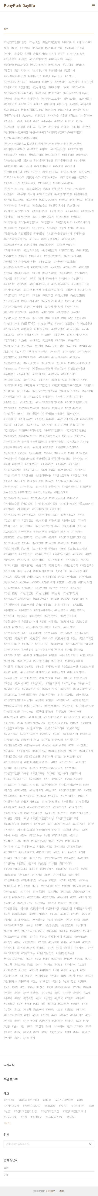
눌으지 (57, 627)
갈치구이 (63, 773)
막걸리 (39, 1026)
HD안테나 (10, 885)
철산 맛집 (25, 87)
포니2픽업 (55, 64)
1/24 (80, 121)
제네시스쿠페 (85, 42)
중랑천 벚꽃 (11, 402)
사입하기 (9, 750)
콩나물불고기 (12, 604)
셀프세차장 (53, 908)
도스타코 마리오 (53, 717)
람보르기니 (57, 1032)
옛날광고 (82, 452)
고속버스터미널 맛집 (15, 779)
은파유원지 (73, 559)
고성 (30, 958)
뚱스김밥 (74, 464)
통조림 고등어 (40, 211)
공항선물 (38, 542)
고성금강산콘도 (40, 267)
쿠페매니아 (69, 42)
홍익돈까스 (63, 312)
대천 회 (9, 666)
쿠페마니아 (86, 346)
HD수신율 (25, 885)
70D (47, 76)
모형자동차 (85, 98)
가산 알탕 (70, 627)
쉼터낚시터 (73, 413)
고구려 (79, 1026)
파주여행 (24, 368)
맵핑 (50, 919)
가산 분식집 (32, 464)
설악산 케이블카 (39, 914)
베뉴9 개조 (36, 256)
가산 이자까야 (58, 497)
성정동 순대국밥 (13, 171)
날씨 (18, 1037)
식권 (91, 947)
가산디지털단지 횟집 (46, 503)
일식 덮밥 (28, 520)
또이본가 (61, 368)
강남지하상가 (50, 784)
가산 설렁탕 (43, 593)
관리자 (62, 1191)
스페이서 (54, 795)
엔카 (82, 852)
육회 (56, 970)
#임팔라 (59, 166)
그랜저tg (83, 857)
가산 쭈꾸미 (25, 571)
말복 (24, 835)
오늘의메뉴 (38, 683)
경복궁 (59, 121)
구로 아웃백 (25, 492)
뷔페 (49, 1026)
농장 (51, 987)
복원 (18, 998)
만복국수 (54, 374)
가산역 (54, 880)
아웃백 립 (86, 486)
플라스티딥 (70, 98)
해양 (25, 936)
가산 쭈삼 (10, 571)
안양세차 (22, 284)
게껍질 (81, 227)
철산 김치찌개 (30, 621)
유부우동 (46, 734)
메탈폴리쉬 (48, 222)
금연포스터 (81, 936)
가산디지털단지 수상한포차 (65, 441)
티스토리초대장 (39, 59)
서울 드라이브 (35, 728)
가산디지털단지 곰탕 (77, 402)
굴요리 (75, 722)
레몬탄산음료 (40, 205)
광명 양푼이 (52, 615)
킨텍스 (41, 987)
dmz (44, 936)
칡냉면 (72, 582)
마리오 (86, 1032)
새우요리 (19, 424)
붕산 (20, 334)
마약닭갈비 (44, 385)
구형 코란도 (57, 211)
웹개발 (39, 346)
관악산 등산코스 (74, 649)
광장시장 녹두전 (78, 379)
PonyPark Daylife (19, 6)
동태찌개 (22, 615)
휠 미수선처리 (32, 362)
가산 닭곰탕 (27, 593)
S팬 (27, 840)
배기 (28, 447)
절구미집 (9, 537)
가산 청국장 (78, 424)
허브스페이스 (69, 795)
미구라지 (20, 481)
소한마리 (39, 1009)
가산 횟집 (27, 503)
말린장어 (35, 638)
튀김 (32, 987)
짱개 (52, 840)
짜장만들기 (88, 211)
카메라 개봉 (29, 183)
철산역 (62, 582)
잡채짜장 (9, 216)
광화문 (67, 992)
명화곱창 (58, 407)
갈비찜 (79, 958)
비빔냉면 (76, 930)
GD (79, 1020)
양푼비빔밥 (26, 531)
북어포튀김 (83, 250)
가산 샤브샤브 (66, 694)
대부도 (80, 998)
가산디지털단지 (52, 42)
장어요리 (41, 93)
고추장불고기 (12, 109)
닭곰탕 (55, 599)
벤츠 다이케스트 (68, 576)
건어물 (8, 638)
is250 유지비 (58, 205)
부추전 (51, 1009)
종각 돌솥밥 (26, 419)
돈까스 (54, 975)
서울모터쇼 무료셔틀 (15, 452)
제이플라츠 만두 (28, 436)
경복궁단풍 (58, 329)
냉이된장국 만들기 (14, 958)
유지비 (88, 987)
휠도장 (36, 272)
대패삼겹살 (42, 975)
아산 (16, 987)
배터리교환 (48, 312)
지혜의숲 (80, 233)
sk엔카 (73, 852)
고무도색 (50, 812)
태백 (72, 975)
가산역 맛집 (47, 677)
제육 (62, 53)
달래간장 (55, 486)
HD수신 (84, 880)
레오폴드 (66, 689)
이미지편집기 (12, 953)
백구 (69, 919)
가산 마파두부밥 (85, 705)
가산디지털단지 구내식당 (80, 644)
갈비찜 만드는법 (26, 947)
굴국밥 (68, 677)
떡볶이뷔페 (49, 582)
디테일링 (41, 115)
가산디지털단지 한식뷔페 (50, 649)
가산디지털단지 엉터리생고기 (20, 514)
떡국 (89, 1026)
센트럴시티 (11, 784)
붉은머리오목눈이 (40, 284)
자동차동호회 (44, 852)
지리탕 (34, 767)
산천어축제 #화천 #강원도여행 (21, 138)
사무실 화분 (69, 683)
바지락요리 (21, 278)
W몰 (30, 925)
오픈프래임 (34, 897)
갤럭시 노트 (11, 975)
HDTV (70, 121)
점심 (35, 981)
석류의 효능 (29, 953)
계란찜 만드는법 (65, 953)
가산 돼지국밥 (12, 542)
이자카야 (71, 964)
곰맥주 (83, 177)
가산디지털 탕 (71, 593)
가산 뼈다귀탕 (56, 559)
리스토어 (24, 874)
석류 (20, 1003)
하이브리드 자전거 (14, 925)
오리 (87, 992)
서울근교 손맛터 (56, 413)
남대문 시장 (72, 739)
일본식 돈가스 (12, 520)
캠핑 (7, 1026)
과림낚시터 (85, 289)
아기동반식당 (59, 149)
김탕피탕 (49, 396)
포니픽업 (68, 64)
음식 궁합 (61, 452)
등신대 (52, 902)
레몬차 (51, 700)
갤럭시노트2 (57, 59)
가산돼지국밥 (12, 329)
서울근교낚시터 (13, 469)
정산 (26, 1020)
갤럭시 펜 (10, 902)
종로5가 (24, 981)
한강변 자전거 (81, 700)
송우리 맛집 (24, 374)
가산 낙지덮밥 (73, 407)
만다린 (42, 942)
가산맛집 (71, 76)
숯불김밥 (61, 464)
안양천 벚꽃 (27, 402)
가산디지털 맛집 (76, 53)
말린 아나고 (25, 660)
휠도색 (8, 576)
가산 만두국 (72, 565)
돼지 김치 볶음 (68, 177)
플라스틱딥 (65, 109)
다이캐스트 (85, 576)
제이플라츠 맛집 (62, 458)
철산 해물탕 (53, 317)
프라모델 (9, 126)
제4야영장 (41, 587)
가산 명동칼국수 (28, 694)
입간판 (63, 902)
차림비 (54, 655)
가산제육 (27, 329)
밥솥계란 (24, 227)
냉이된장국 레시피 (63, 183)
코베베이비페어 (13, 250)
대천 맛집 (10, 660)
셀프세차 (20, 576)
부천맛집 (54, 126)
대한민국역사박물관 (79, 362)
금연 (26, 992)
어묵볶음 (18, 464)
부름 (55, 762)
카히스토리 (36, 857)
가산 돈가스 (62, 610)
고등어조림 (11, 59)
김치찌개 (46, 970)
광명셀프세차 (66, 469)
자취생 (8, 767)
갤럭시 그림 (86, 897)
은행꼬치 (9, 391)
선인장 (69, 1009)
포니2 (8, 424)
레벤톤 (8, 818)
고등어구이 (87, 115)
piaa (47, 188)
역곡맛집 (9, 121)
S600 (36, 582)
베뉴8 (23, 256)
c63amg (35, 81)
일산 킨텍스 (48, 869)
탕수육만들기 (50, 250)
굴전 (64, 115)
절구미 (53, 537)
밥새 (41, 278)
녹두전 (85, 441)
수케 (63, 227)
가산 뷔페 (28, 649)
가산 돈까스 (78, 610)
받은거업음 (11, 233)
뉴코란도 (58, 76)
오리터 (89, 199)
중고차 (8, 998)
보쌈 (31, 964)
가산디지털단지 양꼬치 (17, 497)
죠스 (47, 779)
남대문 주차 (60, 745)
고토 (63, 880)
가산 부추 (41, 537)
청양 (7, 672)
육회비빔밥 (11, 970)
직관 (59, 756)
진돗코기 (70, 70)
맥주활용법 (11, 436)
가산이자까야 (12, 323)
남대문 (65, 914)
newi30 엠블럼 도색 (39, 807)
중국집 (54, 914)
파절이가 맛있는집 (75, 188)
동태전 (28, 655)
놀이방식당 (11, 154)
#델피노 (81, 64)
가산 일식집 (27, 526)
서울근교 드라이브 (14, 728)
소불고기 (78, 554)
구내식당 (63, 104)
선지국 (59, 998)
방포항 (86, 914)
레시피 (8, 53)
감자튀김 (57, 958)
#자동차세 (81, 160)
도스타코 (88, 717)
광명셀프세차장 (83, 891)
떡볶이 (87, 126)
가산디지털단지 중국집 (76, 93)
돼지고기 (81, 1009)
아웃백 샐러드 (70, 486)
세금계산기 (26, 975)
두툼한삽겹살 (39, 840)
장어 (81, 975)
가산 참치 (71, 767)
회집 (7, 627)
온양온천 (9, 829)
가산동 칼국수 (48, 694)
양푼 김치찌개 (12, 621)
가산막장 (38, 317)
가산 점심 (88, 81)
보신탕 (69, 936)
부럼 (47, 835)
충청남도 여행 (70, 666)
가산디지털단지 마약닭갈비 (68, 385)
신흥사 (40, 700)
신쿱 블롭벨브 (60, 357)
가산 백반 (21, 98)
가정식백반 (59, 672)
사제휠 (53, 863)
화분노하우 (85, 683)
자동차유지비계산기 (15, 76)
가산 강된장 (62, 424)
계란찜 (8, 942)
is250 (19, 53)
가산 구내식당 (12, 649)
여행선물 (77, 542)
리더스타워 (79, 87)
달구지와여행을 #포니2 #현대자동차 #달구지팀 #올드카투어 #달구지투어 (43, 143)
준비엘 (8, 481)
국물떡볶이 (36, 779)
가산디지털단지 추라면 (69, 481)
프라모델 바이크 (13, 244)
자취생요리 (81, 677)
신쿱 (15, 48)
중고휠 (34, 869)
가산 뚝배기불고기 (14, 413)
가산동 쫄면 (83, 801)
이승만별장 (84, 351)
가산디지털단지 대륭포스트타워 (77, 503)
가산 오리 (52, 790)
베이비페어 (56, 936)
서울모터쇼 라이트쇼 (68, 447)
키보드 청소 (67, 762)
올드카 (82, 526)
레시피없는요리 (13, 289)
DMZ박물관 (11, 717)
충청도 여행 (88, 666)
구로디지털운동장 (65, 323)
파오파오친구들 (13, 160)
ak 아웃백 (10, 492)
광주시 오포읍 (43, 554)
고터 (87, 784)
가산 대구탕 (38, 773)
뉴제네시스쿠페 (55, 48)
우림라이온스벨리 (75, 48)
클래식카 (74, 874)
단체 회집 (18, 627)
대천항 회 (58, 660)
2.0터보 (61, 340)
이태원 (8, 1037)
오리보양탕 (21, 790)
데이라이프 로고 (26, 829)
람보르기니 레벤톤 (81, 812)
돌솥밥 (8, 98)
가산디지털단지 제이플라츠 (19, 700)
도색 (7, 897)
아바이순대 (35, 717)
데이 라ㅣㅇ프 (12, 846)
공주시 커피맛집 (54, 306)
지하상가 (58, 779)
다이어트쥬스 (50, 177)
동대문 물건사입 (58, 750)
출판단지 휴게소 (31, 739)
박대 (67, 87)
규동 (51, 947)
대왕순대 (44, 379)
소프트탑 (33, 149)
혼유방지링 (30, 379)
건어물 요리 (82, 632)
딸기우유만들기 (49, 199)
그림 (18, 1032)
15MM (42, 795)
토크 (30, 1026)
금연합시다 (11, 261)
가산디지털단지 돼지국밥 (73, 537)
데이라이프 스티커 (51, 98)
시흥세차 (9, 284)
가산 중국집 (73, 840)
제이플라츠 (55, 93)
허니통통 (58, 188)
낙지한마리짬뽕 (33, 289)
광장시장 (28, 998)
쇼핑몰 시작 (24, 750)
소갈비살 (27, 644)
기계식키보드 (22, 919)
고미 (72, 745)
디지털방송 (19, 897)
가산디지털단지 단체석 (39, 627)
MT (24, 987)
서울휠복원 (67, 272)
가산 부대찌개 (12, 475)
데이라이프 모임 (13, 385)
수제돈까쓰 (11, 610)
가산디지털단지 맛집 (15, 42)
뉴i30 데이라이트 (55, 728)
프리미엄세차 (40, 70)
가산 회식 (61, 81)
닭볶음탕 (45, 1020)
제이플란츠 (82, 694)
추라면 (50, 481)
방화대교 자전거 (13, 705)
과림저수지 (11, 87)
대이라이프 (29, 846)
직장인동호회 (75, 846)
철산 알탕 (68, 317)
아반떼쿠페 (11, 458)
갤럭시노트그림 (13, 840)
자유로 (46, 739)
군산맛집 (67, 908)
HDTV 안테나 (12, 115)
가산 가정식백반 (77, 672)
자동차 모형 (35, 576)
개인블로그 (11, 852)
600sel (25, 582)
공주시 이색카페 (34, 306)
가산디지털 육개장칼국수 (18, 599)
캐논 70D (74, 340)
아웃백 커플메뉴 (43, 492)
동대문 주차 (87, 750)
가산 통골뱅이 (39, 441)
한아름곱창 (26, 233)
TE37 (38, 104)
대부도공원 (45, 261)
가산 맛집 (35, 42)
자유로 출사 (11, 734)
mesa (47, 745)
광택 (74, 897)
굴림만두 (9, 559)
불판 (63, 548)
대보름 (64, 930)
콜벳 (89, 554)
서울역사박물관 (62, 554)
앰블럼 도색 (76, 807)
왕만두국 (41, 565)
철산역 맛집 (40, 87)
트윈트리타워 (47, 244)
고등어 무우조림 (61, 284)
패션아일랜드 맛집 (35, 722)
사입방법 (82, 745)
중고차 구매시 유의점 (16, 857)
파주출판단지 (71, 734)
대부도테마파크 (28, 261)
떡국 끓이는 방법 (55, 346)
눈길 (58, 992)
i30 (7, 48)
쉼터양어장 (11, 419)
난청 (36, 885)
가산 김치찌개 (80, 475)
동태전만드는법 (81, 284)
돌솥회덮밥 (36, 632)
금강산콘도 (70, 267)
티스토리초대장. (73, 256)
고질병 (67, 829)
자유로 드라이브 (29, 734)
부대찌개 (81, 925)
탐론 (84, 869)
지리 (57, 852)
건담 (28, 1003)
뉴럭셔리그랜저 (54, 857)
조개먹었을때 (45, 194)
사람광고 (40, 902)
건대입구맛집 (42, 329)
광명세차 (74, 81)
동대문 (23, 970)
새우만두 (59, 334)
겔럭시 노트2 (25, 902)
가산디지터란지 (29, 677)
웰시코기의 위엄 (31, 301)
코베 (44, 469)
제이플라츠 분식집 (50, 436)
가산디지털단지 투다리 (45, 391)
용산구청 (47, 424)
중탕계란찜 (81, 194)
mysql (74, 970)
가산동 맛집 (11, 908)
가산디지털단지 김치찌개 (70, 396)
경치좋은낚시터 (36, 413)
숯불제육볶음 (44, 475)
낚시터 (90, 975)
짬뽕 (36, 1015)
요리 (34, 1020)
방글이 (8, 70)
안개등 (77, 987)
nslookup (10, 874)
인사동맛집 (44, 458)
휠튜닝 (22, 863)
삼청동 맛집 (63, 638)
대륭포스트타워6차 (43, 368)
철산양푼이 (36, 615)
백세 (33, 278)
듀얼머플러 (11, 295)
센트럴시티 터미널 (29, 784)
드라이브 (64, 1003)
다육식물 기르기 (31, 689)
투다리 (26, 542)
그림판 (87, 942)
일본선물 (64, 542)
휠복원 (8, 278)
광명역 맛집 (68, 621)
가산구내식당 (12, 880)
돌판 (59, 677)
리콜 (18, 992)
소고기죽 (20, 351)
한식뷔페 (50, 104)
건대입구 (81, 762)
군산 (89, 1015)
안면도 (76, 914)
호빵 (86, 919)
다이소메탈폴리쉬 (29, 222)
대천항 (40, 666)
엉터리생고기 (69, 514)
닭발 (20, 121)
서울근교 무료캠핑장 (65, 261)
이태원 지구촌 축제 (78, 334)
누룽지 (8, 1009)
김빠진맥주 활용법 (76, 430)
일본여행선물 (12, 548)
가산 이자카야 (39, 497)
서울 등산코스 (12, 587)
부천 (87, 1020)
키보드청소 (11, 694)
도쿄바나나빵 (40, 548)
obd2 (86, 329)
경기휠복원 (82, 272)
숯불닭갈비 (70, 526)
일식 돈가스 (11, 526)
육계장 (57, 829)
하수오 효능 (11, 891)
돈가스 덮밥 (69, 520)
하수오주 (86, 104)
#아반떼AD (11, 166)
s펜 (17, 930)
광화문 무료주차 (66, 244)
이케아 (52, 1003)
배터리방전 (11, 227)
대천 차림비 (88, 655)
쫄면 (22, 807)
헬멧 (59, 947)
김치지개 (9, 615)
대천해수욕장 (12, 801)
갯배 (7, 464)
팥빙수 (76, 1003)
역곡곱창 (40, 233)
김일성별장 (52, 925)
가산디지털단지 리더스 (37, 762)
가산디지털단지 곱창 (15, 81)
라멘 (28, 1015)
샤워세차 (80, 469)
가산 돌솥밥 (51, 632)
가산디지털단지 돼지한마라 (47, 509)
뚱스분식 (80, 436)
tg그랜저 (70, 857)
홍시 (18, 942)
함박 (81, 514)
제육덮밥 (61, 711)
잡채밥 (74, 835)
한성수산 (82, 621)
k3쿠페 (9, 351)
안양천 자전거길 (34, 705)
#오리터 (71, 166)
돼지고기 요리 (12, 346)
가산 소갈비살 (12, 644)
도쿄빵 (26, 548)
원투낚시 (76, 773)
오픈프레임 (49, 897)
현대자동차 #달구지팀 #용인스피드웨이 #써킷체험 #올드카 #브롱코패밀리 (43, 132)
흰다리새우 (11, 340)
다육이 (34, 936)
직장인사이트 (45, 846)
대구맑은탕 (21, 767)
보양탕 (88, 790)
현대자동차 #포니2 (15, 149)
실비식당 (56, 267)
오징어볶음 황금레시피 (60, 233)
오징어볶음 (29, 942)
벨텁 (53, 469)
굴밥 (64, 975)
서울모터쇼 (79, 824)
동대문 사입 (40, 750)
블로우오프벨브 (28, 357)
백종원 (66, 126)
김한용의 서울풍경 (68, 419)
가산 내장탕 (11, 593)
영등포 (82, 981)
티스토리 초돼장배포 (15, 312)
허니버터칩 (39, 227)
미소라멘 (55, 520)
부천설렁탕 (62, 295)
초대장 (76, 126)
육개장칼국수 (41, 599)
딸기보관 (32, 199)
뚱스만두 (68, 436)
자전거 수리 (64, 700)
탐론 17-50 (29, 323)
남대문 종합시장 (13, 745)
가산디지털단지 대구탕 (17, 773)
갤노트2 (74, 869)
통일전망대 (67, 925)
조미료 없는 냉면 (78, 548)
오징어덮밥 (28, 604)
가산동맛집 (39, 891)
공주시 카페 (72, 306)
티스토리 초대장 (13, 1015)
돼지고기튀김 (67, 250)
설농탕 (23, 340)
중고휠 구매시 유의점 (16, 869)
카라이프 (24, 205)
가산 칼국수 (88, 565)
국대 (65, 970)
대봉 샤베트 (24, 216)
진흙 (16, 565)
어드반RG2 (11, 795)
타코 (20, 722)
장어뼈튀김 (11, 256)
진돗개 (69, 947)
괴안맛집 (48, 295)
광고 (26, 1037)
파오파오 (20, 964)
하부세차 (51, 109)
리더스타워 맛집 (73, 756)
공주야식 (88, 391)
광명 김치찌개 (69, 615)
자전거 (69, 1020)
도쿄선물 (51, 542)
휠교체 (32, 863)
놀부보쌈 (9, 722)
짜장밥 (8, 683)
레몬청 (34, 970)
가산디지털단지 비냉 (43, 818)
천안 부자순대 (33, 171)
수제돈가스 (26, 610)
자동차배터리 (63, 987)
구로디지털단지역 (54, 430)
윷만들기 (9, 194)
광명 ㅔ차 (62, 571)
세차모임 (66, 891)
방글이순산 (45, 183)
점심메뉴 (28, 115)
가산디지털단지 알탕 (15, 632)
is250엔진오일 (53, 256)
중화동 (46, 407)
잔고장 (72, 880)
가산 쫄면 (68, 801)
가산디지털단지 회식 (45, 53)
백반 (77, 829)
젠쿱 (28, 53)
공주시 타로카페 (13, 306)
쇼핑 (60, 1009)
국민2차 (89, 385)
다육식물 (37, 874)
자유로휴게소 (12, 739)
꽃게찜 (8, 919)
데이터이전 (11, 222)
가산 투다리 (24, 391)
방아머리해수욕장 (38, 351)
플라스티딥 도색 (13, 812)
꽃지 (24, 717)
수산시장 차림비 (69, 655)
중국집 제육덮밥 (45, 711)
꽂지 (84, 970)
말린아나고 (21, 638)
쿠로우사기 (55, 87)
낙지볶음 (54, 115)
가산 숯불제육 (61, 475)
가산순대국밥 (46, 323)
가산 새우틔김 (63, 604)
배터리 (8, 1020)
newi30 (38, 48)
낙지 (39, 964)
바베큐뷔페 (57, 644)
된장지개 (77, 216)
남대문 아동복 (33, 745)
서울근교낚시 (32, 469)
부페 (45, 1032)
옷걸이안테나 (81, 109)
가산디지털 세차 (79, 571)
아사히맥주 (11, 407)
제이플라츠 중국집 (54, 289)
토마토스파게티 (13, 655)
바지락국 (48, 756)
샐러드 (35, 992)
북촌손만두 (23, 559)
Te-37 (83, 795)
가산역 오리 (37, 790)
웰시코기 (80, 947)
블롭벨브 (44, 357)
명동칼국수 (39, 919)
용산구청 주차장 (51, 239)
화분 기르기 (54, 683)
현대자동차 (11, 981)
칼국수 (42, 126)
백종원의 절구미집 (60, 531)
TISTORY (50, 1191)
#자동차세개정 (64, 160)
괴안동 (36, 295)
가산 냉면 (40, 824)
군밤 (78, 919)
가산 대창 (25, 317)
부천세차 (77, 278)
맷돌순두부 (41, 655)
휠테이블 (84, 267)
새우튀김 (47, 121)
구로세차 (52, 278)
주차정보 (60, 846)
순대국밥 (53, 891)
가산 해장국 (39, 559)
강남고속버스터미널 (70, 784)
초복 (85, 829)
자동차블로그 (27, 852)
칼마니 (48, 452)
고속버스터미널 (74, 779)
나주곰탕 (47, 992)
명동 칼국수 (56, 565)
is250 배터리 (83, 222)
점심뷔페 (54, 942)
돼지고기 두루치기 (70, 391)
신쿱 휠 (62, 362)
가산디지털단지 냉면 (59, 824)
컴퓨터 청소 (60, 874)
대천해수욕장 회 (74, 660)
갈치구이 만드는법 (14, 188)
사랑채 (37, 447)
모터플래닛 (56, 70)
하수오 (64, 1015)
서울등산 (27, 587)
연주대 (64, 587)
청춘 (7, 987)
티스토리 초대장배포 (33, 930)
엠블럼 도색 (60, 807)
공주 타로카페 (73, 301)
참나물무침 (85, 171)
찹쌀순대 (86, 722)
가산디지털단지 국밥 (68, 818)
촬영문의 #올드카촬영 (16, 64)
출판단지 (86, 734)
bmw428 (83, 154)
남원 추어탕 (11, 486)
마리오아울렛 (60, 835)
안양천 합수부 (53, 705)
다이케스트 (11, 104)
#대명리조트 (53, 154)
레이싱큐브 (35, 76)
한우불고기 (11, 554)
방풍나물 (48, 81)
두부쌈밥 (9, 374)
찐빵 (48, 874)
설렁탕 (74, 104)
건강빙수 (75, 357)
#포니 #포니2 (39, 64)
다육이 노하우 (12, 689)
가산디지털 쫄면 (51, 801)
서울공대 (76, 587)
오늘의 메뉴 (11, 677)
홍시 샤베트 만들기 (44, 216)
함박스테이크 (80, 599)
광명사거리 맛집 (50, 621)
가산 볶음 (28, 475)
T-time (35, 239)
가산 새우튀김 (45, 604)
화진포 (74, 115)
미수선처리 (48, 362)
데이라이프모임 (13, 379)
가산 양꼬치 (62, 492)
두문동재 (27, 346)
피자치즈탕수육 (13, 396)
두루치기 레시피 (26, 194)
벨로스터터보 (12, 936)
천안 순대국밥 (51, 171)
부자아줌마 (36, 452)
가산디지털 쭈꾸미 (44, 571)
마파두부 (75, 942)
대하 (89, 958)
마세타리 (49, 447)
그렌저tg (10, 863)
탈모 (55, 1015)
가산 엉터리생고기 (48, 514)
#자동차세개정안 (44, 160)
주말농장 (25, 48)
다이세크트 (50, 576)
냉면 (37, 121)
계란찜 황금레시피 (14, 199)
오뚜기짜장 (73, 211)
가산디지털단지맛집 (33, 109)
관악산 (8, 790)
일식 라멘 (42, 520)
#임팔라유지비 (43, 166)
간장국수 (77, 531)
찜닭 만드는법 (27, 458)
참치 (39, 998)
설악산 (48, 998)
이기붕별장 (69, 351)
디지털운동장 (85, 323)
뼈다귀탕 (61, 869)
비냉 (26, 818)
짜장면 (27, 1032)
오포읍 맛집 (26, 554)
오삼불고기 (11, 531)
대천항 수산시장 (25, 666)
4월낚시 (71, 289)
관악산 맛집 (86, 582)
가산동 (43, 880)
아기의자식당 (76, 149)
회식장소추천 (12, 503)
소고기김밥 (11, 807)
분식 (16, 1026)
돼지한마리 (23, 509)
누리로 (87, 930)
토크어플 (9, 334)
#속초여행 (68, 154)
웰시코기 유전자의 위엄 (17, 211)
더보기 (6, 1123)
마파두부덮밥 (20, 914)
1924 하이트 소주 (14, 177)
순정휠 (43, 863)
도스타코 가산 (73, 717)
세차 (47, 958)
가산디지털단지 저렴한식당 (36, 672)
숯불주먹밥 (48, 464)
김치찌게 (25, 891)
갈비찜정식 (11, 430)
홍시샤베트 (63, 216)
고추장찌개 (87, 419)
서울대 (78, 992)
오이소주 (48, 638)
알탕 (28, 121)
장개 (60, 840)
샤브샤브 (59, 1026)
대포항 (8, 930)
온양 (91, 824)
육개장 (23, 59)
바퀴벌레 (45, 981)
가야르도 (63, 812)
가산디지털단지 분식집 (17, 441)
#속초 (23, 154)
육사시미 (63, 897)
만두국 (8, 964)
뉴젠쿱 (76, 312)
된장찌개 (9, 947)
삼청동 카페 (38, 908)
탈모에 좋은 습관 (51, 885)
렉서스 (48, 964)
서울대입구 (77, 1015)
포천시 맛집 (40, 374)
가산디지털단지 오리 (71, 790)
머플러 (8, 992)
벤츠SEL (78, 604)
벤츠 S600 (11, 582)
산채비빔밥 (70, 981)
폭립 (7, 914)
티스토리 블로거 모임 (16, 239)
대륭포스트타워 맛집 (31, 430)
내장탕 (66, 599)
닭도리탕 (58, 1020)
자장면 (69, 958)
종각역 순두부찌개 (45, 419)
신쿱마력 (48, 340)
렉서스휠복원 (50, 272)
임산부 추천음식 (13, 447)
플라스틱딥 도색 (34, 812)
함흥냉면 (27, 824)
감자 (70, 1026)
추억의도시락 (81, 458)
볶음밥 (45, 1015)
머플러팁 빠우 (64, 222)
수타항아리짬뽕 (64, 194)
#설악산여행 (36, 154)
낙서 (37, 1003)
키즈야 (45, 149)
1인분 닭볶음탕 (77, 368)
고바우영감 (31, 244)
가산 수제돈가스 (43, 610)
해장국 (27, 1009)
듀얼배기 (24, 295)
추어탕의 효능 (36, 481)
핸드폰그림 (27, 565)
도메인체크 (76, 199)
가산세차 (64, 278)
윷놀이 (60, 919)
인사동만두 (73, 329)
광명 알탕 (81, 317)
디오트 (73, 750)
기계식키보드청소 (84, 689)
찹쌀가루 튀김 (32, 250)
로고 (38, 958)
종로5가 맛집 (60, 379)
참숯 (75, 638)
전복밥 (8, 272)
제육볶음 (34, 98)
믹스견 (54, 548)
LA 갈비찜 (74, 205)
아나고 (32, 126)
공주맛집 (58, 739)
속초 (18, 1009)
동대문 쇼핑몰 (33, 756)
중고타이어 (66, 863)
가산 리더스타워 (13, 762)
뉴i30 (57, 734)
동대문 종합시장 (13, 756)
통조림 (24, 908)
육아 (18, 1020)
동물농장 (9, 1003)
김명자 (42, 947)
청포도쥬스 (11, 368)
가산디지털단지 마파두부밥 (19, 711)
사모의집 (35, 340)
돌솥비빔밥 (41, 531)
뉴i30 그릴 (73, 728)
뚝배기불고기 (12, 824)
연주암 (54, 587)
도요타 (82, 964)
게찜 (71, 227)
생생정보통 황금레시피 (17, 267)
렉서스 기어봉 (69, 171)
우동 (69, 59)
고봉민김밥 (33, 424)
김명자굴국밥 (12, 301)
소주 (85, 1003)
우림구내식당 (29, 880)
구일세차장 (11, 317)
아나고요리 (67, 632)
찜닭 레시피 (32, 334)
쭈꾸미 (39, 925)
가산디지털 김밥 (31, 801)
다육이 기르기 (51, 689)
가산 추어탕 (27, 486)
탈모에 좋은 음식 (82, 885)
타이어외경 (11, 205)
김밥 (68, 1032)
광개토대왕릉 (22, 272)
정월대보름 (36, 835)
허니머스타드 (69, 374)
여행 (37, 1032)
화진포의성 (11, 357)
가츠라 (82, 520)
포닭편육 (30, 385)
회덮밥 (59, 964)
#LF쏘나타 (26, 166)
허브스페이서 (28, 795)
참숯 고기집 (87, 638)
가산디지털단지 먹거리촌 (50, 402)
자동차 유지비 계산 (53, 301)
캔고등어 (46, 334)
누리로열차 (44, 829)
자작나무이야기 (13, 362)
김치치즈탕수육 (33, 396)
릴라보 (28, 160)
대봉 (71, 452)
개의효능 (52, 227)
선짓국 (63, 199)
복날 (16, 835)
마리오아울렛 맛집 (58, 722)
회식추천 (9, 509)
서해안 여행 (54, 666)
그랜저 (69, 998)
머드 (7, 565)
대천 (16, 672)
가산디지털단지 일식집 (48, 526)
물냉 (18, 818)
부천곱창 (34, 312)
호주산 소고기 (12, 183)
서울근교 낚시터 (84, 908)
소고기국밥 (26, 104)
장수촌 (57, 981)
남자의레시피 (22, 70)
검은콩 (66, 885)
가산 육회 (42, 486)
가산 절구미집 (25, 537)
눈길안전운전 (78, 295)
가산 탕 (56, 593)
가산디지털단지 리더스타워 (19, 93)
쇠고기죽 (55, 351)
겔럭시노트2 (22, 683)
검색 (90, 1144)
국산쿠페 (72, 346)
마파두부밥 (76, 711)
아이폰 (8, 1032)
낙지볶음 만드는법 (29, 407)
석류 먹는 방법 (46, 953)
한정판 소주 (34, 177)
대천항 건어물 (42, 660)
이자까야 (73, 497)
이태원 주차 (69, 239)
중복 (7, 835)
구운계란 (68, 705)
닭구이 (85, 559)
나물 (65, 942)
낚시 (77, 1032)
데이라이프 (76, 902)
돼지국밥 (52, 930)
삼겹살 (21, 126)
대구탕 (51, 773)
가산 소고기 (42, 644)
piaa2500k (34, 188)
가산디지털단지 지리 (52, 767)
